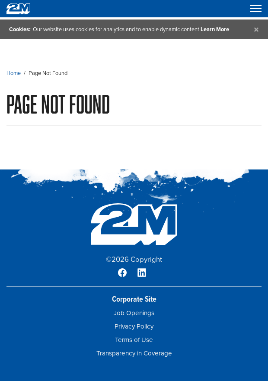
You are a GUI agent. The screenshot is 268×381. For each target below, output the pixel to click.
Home (13, 73)
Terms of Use (134, 340)
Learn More (215, 29)
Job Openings (134, 313)
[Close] (256, 29)
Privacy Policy (134, 326)
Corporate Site (134, 299)
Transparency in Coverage (134, 353)
